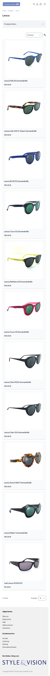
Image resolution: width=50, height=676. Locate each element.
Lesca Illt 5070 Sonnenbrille (16, 181)
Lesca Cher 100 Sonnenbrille (16, 432)
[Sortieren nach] (34, 35)
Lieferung (5, 641)
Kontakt (5, 638)
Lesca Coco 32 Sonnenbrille (16, 231)
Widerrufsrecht (7, 625)
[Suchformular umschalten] (34, 4)
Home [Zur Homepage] (4, 11)
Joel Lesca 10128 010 (13, 583)
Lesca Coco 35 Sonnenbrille (16, 332)
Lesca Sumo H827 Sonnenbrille (17, 482)
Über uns (5, 616)
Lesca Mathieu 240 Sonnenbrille (18, 281)
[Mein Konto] (37, 4)
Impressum (6, 628)
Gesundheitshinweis (9, 647)
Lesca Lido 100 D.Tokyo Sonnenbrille (20, 131)
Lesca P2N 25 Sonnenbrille (16, 81)
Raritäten (11, 11)
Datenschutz (6, 619)
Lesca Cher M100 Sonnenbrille (17, 382)
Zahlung (5, 644)
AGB (4, 622)
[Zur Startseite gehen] (11, 4)
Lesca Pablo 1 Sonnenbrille (15, 533)
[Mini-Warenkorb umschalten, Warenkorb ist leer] (40, 4)
